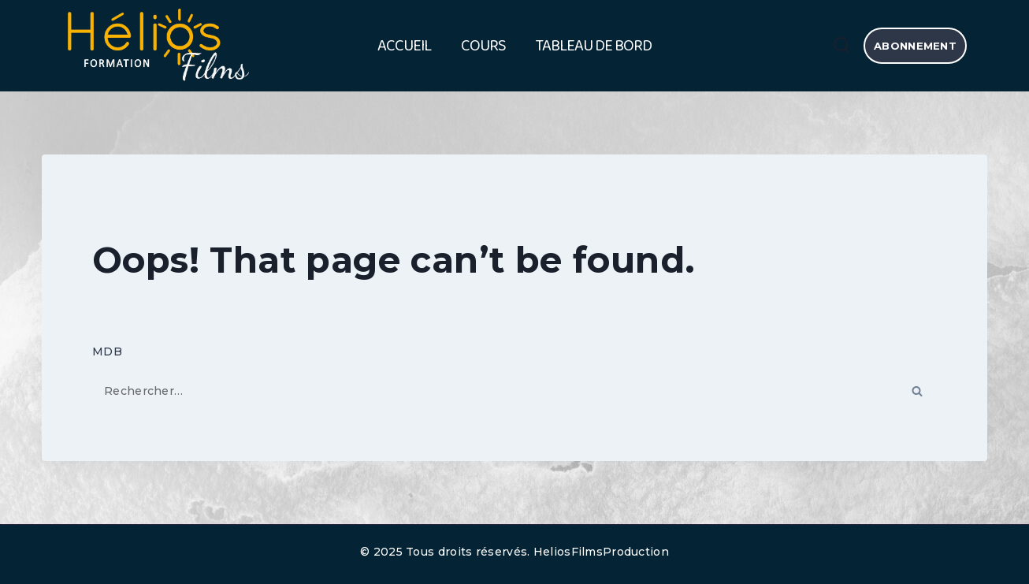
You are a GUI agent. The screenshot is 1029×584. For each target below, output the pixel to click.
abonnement (915, 45)
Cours (483, 45)
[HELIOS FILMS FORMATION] (155, 46)
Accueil (404, 45)
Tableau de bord (594, 45)
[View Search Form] (841, 46)
